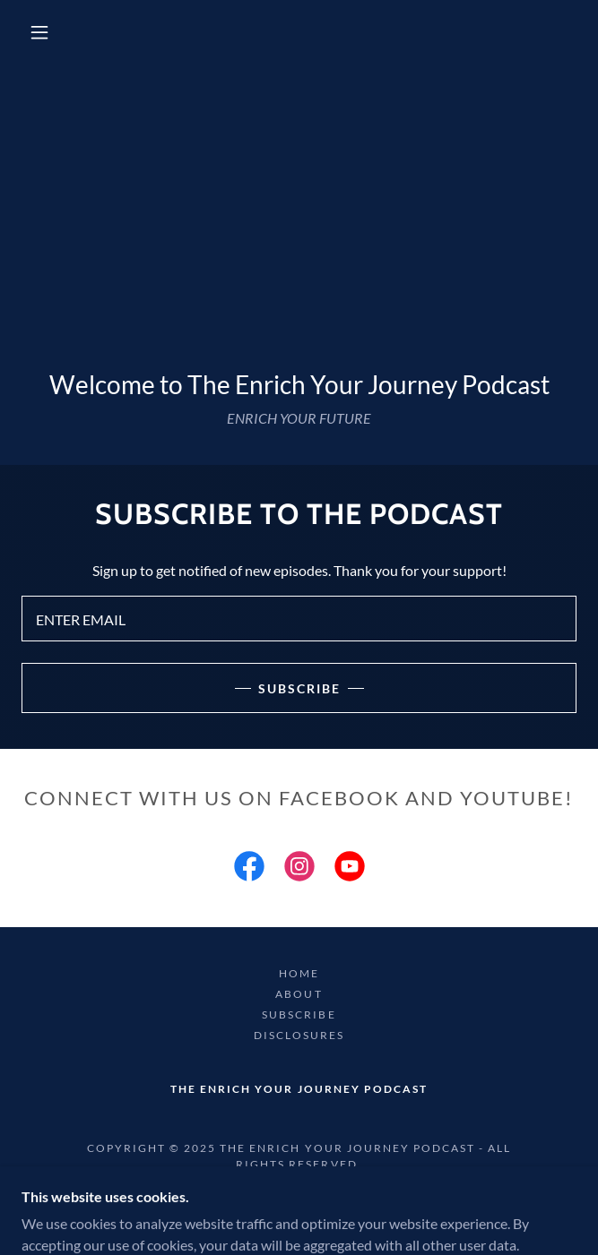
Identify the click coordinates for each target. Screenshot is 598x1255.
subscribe (299, 688)
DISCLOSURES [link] (299, 1035)
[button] (49, 32)
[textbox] (299, 618)
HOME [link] (299, 973)
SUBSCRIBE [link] (298, 1014)
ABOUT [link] (298, 994)
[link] (249, 869)
